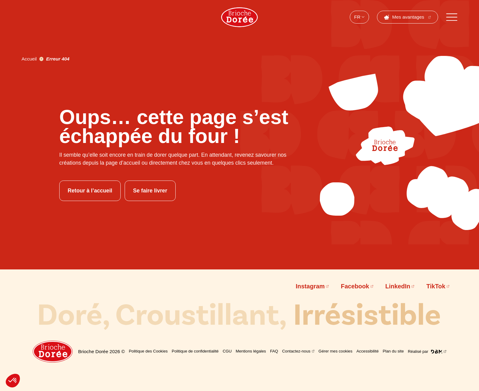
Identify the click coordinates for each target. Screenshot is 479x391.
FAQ (274, 351)
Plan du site (393, 351)
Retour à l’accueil (90, 191)
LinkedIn (397, 286)
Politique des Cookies (148, 351)
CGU (227, 351)
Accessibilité (368, 351)
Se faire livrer (150, 191)
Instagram (310, 286)
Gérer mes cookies (336, 351)
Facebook (355, 286)
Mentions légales (251, 351)
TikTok (435, 286)
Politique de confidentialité (195, 351)
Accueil (29, 58)
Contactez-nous (296, 351)
